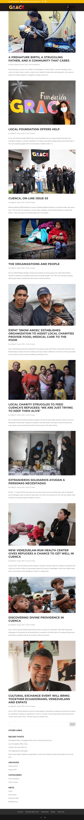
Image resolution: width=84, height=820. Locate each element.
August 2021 (12, 770)
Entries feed (12, 795)
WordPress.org (12, 802)
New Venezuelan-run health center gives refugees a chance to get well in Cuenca (41, 553)
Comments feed (13, 798)
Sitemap (53, 812)
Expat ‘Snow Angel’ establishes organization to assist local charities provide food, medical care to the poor (41, 335)
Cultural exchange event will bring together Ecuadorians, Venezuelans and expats (39, 699)
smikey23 (13, 133)
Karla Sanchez (14, 64)
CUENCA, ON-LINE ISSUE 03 (28, 198)
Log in (10, 791)
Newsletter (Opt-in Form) (32, 812)
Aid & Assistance (34, 64)
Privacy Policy (44, 812)
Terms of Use (61, 812)
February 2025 (13, 766)
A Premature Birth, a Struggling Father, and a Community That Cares (38, 59)
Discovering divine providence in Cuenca (36, 619)
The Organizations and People (34, 264)
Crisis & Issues (30, 133)
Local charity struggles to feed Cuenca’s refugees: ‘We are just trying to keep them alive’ (40, 408)
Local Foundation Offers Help (34, 129)
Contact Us (20, 812)
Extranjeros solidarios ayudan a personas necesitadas (36, 481)
